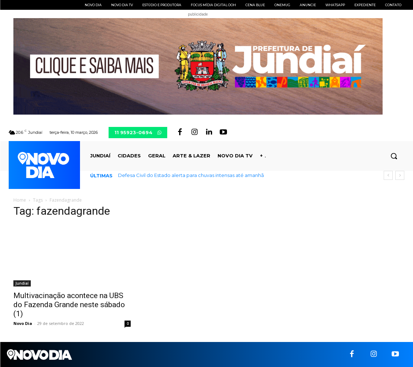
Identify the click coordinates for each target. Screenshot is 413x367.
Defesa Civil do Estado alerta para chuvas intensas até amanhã (191, 175)
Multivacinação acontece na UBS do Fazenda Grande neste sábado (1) (69, 304)
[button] (393, 155)
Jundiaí (22, 283)
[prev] (388, 175)
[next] (399, 175)
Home (19, 200)
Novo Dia (22, 323)
